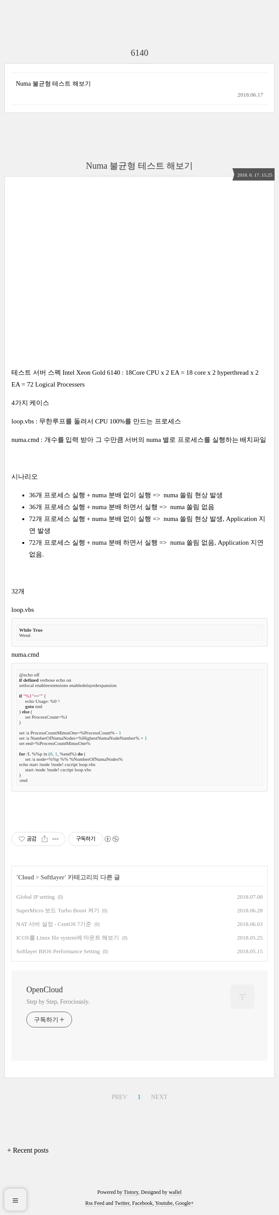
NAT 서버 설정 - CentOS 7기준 (53, 924)
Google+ (184, 1203)
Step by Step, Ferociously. (58, 1001)
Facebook (142, 1203)
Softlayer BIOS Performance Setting (58, 951)
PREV (119, 1097)
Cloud (26, 877)
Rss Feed (95, 1203)
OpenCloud (44, 989)
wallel (175, 1192)
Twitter (122, 1203)
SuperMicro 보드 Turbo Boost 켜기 (57, 910)
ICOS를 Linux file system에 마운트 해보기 (67, 937)
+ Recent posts (27, 1150)
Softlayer (52, 877)
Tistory (130, 1192)
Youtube (164, 1203)
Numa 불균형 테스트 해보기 (53, 83)
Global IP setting (35, 896)
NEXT (159, 1097)
